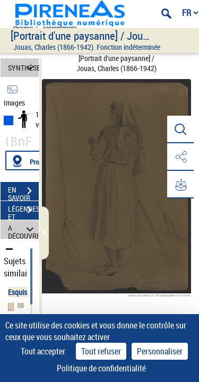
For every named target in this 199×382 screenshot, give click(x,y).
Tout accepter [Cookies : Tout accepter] (43, 351)
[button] (180, 129)
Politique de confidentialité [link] (101, 368)
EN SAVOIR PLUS (23, 192)
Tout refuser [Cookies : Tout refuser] (101, 351)
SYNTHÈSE (23, 67)
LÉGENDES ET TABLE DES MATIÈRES (23, 211)
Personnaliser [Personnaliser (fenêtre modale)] (160, 351)
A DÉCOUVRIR (23, 229)
